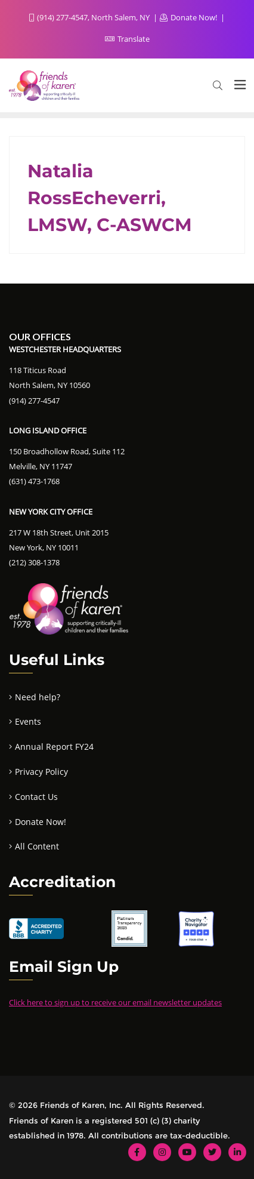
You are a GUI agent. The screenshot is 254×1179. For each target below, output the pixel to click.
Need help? (37, 697)
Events (28, 721)
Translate (127, 38)
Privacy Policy (41, 771)
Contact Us (36, 796)
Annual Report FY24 (54, 746)
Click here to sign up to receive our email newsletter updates (115, 1002)
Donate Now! (189, 17)
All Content (37, 846)
